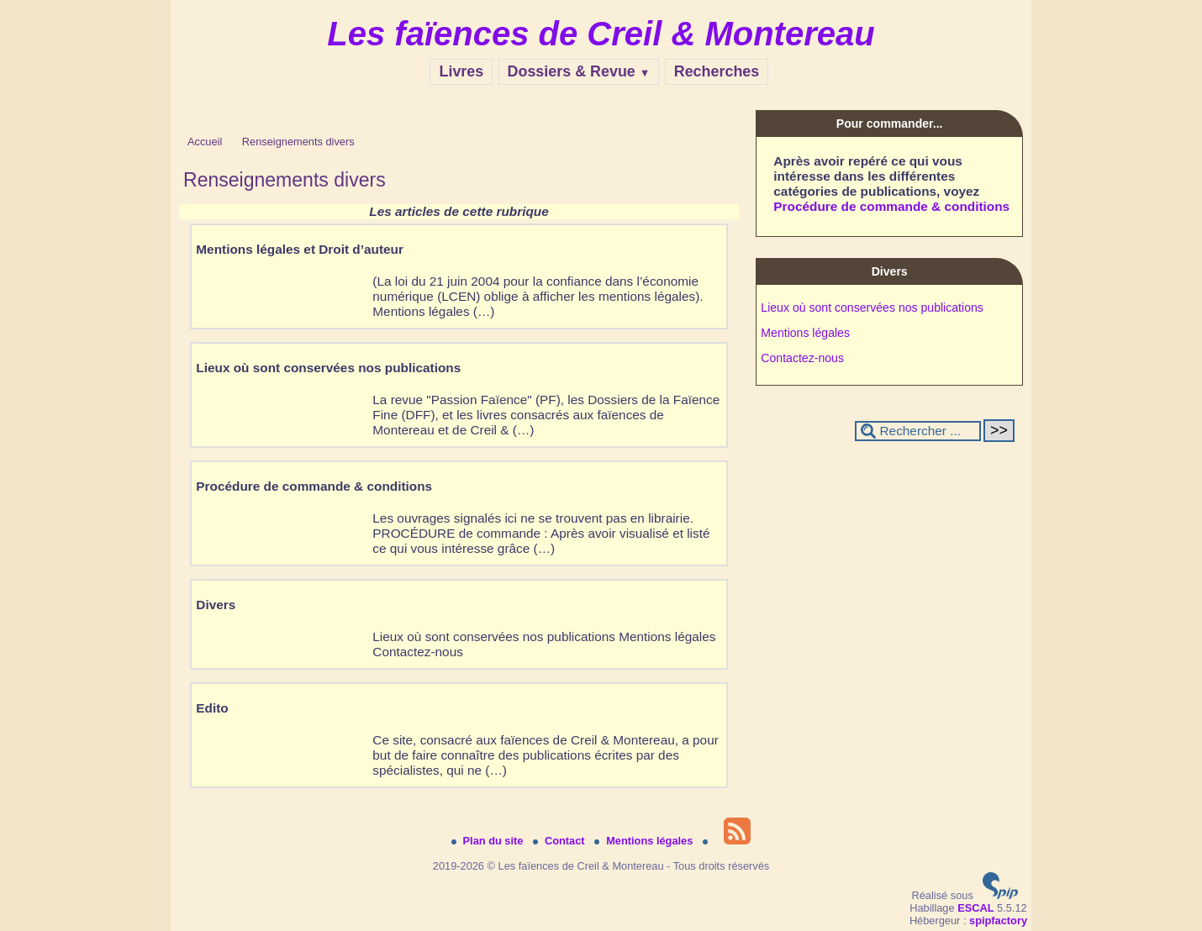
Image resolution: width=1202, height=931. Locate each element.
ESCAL (975, 908)
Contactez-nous (802, 358)
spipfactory (998, 920)
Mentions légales (805, 332)
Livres (461, 71)
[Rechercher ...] (918, 431)
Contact (560, 840)
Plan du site (488, 840)
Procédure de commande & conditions (891, 206)
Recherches (717, 71)
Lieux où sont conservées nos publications (872, 307)
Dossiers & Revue (579, 71)
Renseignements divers (298, 141)
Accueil (204, 141)
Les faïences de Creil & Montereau (600, 33)
